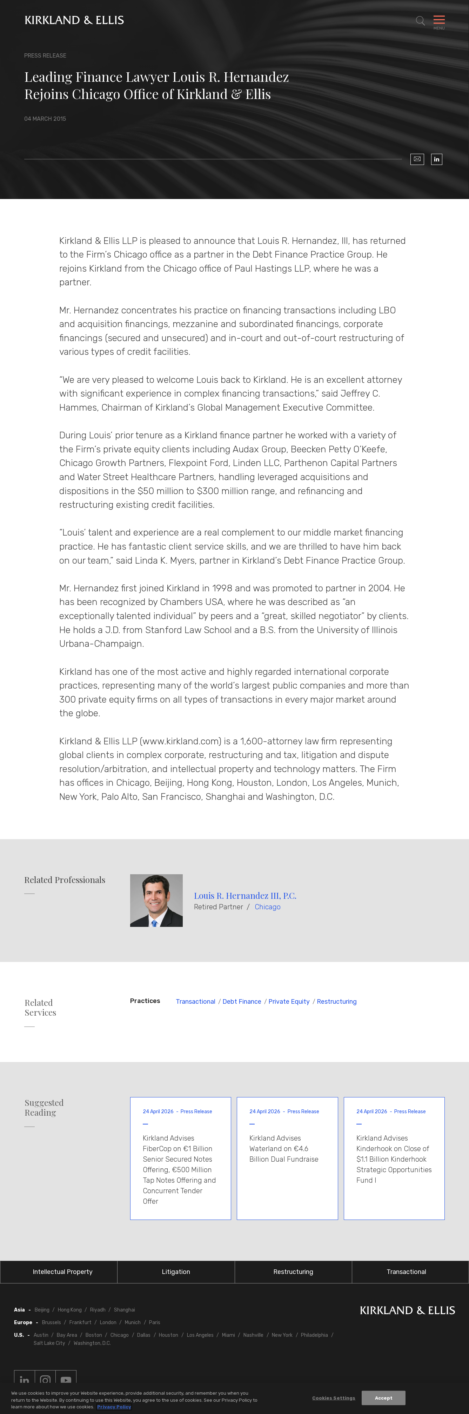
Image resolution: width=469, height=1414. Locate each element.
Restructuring (337, 1001)
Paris (154, 1323)
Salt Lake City (49, 1343)
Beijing (42, 1310)
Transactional (195, 1001)
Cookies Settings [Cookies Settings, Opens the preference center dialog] (333, 1397)
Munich (133, 1323)
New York (282, 1335)
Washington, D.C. (92, 1343)
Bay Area (67, 1335)
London (108, 1323)
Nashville (253, 1335)
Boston (94, 1335)
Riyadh (98, 1310)
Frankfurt (80, 1323)
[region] (234, 1398)
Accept (384, 1397)
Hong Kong (70, 1310)
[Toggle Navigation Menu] (439, 21)
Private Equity (289, 1001)
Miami (228, 1335)
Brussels (51, 1323)
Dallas (143, 1335)
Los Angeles (200, 1335)
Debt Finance (241, 1001)
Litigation (176, 1272)
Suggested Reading (44, 1107)
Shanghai (124, 1310)
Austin (41, 1335)
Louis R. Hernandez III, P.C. (245, 895)
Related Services (40, 1007)
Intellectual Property (63, 1272)
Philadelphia (314, 1335)
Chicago (268, 907)
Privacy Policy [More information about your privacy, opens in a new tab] (114, 1406)
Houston (168, 1335)
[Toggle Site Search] (420, 21)
